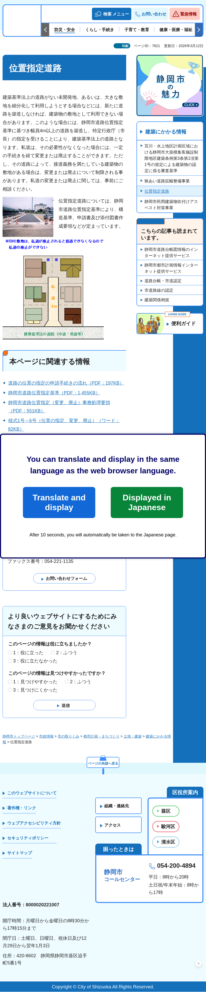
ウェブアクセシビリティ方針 (34, 823)
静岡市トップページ (19, 736)
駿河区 (168, 826)
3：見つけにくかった (35, 690)
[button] (111, 14)
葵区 (165, 811)
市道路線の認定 (158, 290)
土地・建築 (133, 736)
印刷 (125, 46)
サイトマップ (19, 853)
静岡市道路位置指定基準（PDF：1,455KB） (54, 392)
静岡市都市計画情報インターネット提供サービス (171, 268)
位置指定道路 (156, 191)
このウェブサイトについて (32, 793)
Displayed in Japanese (147, 502)
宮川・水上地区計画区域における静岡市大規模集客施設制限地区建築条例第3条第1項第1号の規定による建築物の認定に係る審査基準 (171, 158)
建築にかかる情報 (165, 132)
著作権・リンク (21, 808)
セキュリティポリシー (27, 838)
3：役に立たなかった (35, 660)
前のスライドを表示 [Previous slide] (45, 30)
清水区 (168, 842)
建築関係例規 (156, 300)
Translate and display (58, 502)
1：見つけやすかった (35, 682)
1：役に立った (28, 652)
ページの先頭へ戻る (103, 763)
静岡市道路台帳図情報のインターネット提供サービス (171, 252)
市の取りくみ (68, 736)
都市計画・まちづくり (101, 736)
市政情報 (46, 736)
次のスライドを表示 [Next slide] (199, 30)
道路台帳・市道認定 (163, 281)
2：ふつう (66, 652)
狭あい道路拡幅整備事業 (167, 181)
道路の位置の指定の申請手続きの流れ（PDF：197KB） (66, 383)
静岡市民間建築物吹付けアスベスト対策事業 (171, 205)
